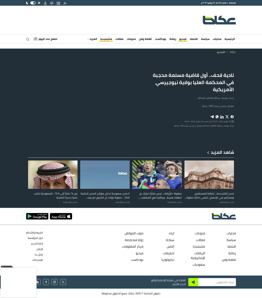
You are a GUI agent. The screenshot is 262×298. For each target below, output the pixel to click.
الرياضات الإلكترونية (198, 255)
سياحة (170, 240)
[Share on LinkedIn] (222, 116)
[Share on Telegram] (212, 116)
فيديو (182, 38)
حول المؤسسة (35, 238)
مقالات (119, 38)
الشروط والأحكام (34, 232)
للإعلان (39, 249)
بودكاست (160, 38)
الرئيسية (230, 38)
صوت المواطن (134, 233)
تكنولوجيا (168, 260)
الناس (170, 246)
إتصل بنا (39, 254)
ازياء (171, 233)
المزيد (92, 38)
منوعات (131, 38)
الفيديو (221, 52)
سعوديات (199, 264)
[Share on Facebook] (232, 116)
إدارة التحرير (36, 243)
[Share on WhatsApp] (217, 116)
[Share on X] (227, 116)
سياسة (205, 38)
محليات (217, 38)
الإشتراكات (37, 259)
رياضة (172, 38)
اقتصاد (194, 38)
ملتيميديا (106, 38)
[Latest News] (45, 39)
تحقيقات (168, 253)
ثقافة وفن (145, 38)
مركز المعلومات (132, 246)
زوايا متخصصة (134, 240)
